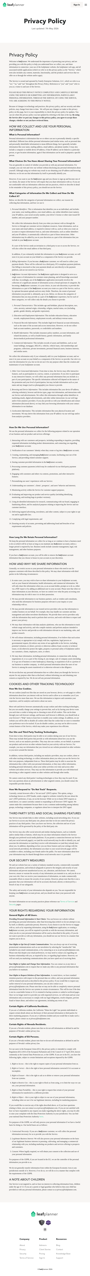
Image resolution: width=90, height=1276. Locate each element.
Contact (59, 1249)
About (22, 1245)
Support (59, 1258)
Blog (58, 1245)
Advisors (43, 1245)
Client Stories (45, 1249)
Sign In (77, 5)
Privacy (23, 1249)
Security (12, 904)
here (41, 1116)
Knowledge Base (63, 1253)
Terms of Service (67, 901)
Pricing (42, 1253)
